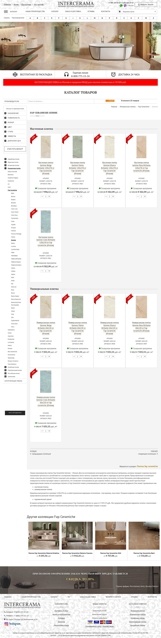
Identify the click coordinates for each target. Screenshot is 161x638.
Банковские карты (99, 614)
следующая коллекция (147, 453)
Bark (12, 193)
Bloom (13, 196)
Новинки (7, 4)
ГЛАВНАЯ (7, 596)
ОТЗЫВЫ (91, 11)
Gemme (13, 240)
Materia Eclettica (16, 265)
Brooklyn (14, 206)
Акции (16, 4)
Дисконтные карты (61, 625)
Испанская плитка (13, 165)
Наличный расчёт (99, 610)
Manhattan (14, 256)
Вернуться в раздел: (139, 466)
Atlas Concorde (12, 171)
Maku (12, 252)
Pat (12, 284)
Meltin (13, 268)
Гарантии (61, 621)
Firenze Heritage (16, 234)
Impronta (10, 336)
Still (12, 317)
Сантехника (11, 376)
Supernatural (15, 320)
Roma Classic (15, 296)
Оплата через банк (99, 617)
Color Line (14, 209)
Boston (13, 200)
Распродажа (26, 4)
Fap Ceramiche (12, 190)
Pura (12, 290)
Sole (12, 314)
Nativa (13, 274)
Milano (13, 271)
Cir (8, 184)
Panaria (10, 348)
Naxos (10, 345)
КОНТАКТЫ (105, 11)
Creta (12, 221)
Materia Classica (16, 262)
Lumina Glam (15, 249)
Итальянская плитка (14, 168)
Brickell (13, 203)
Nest (12, 277)
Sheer (13, 311)
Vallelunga (11, 358)
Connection (14, 218)
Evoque (13, 228)
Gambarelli (11, 330)
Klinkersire (11, 339)
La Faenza (11, 342)
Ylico (12, 327)
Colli (9, 187)
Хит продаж (38, 4)
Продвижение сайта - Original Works (99, 626)
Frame (13, 237)
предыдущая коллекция (41, 453)
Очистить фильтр (15, 149)
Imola (9, 333)
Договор (61, 617)
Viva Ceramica (12, 364)
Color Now (14, 215)
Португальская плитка (15, 370)
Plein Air (13, 287)
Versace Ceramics (13, 361)
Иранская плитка (13, 162)
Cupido (13, 224)
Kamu (13, 243)
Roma (13, 293)
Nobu (13, 281)
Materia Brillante (16, 259)
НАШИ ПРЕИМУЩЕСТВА (35, 11)
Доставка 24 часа (61, 610)
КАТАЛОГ (54, 11)
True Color (14, 324)
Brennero (11, 175)
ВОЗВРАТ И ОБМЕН (113, 596)
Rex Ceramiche (12, 352)
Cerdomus (11, 181)
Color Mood (14, 212)
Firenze (13, 231)
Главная (114, 106)
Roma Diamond (16, 299)
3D (69, 596)
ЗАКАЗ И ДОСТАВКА (73, 11)
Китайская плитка (13, 367)
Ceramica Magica (13, 178)
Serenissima (11, 355)
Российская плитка (14, 373)
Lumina (13, 246)
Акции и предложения (61, 614)
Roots (13, 308)
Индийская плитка (13, 159)
